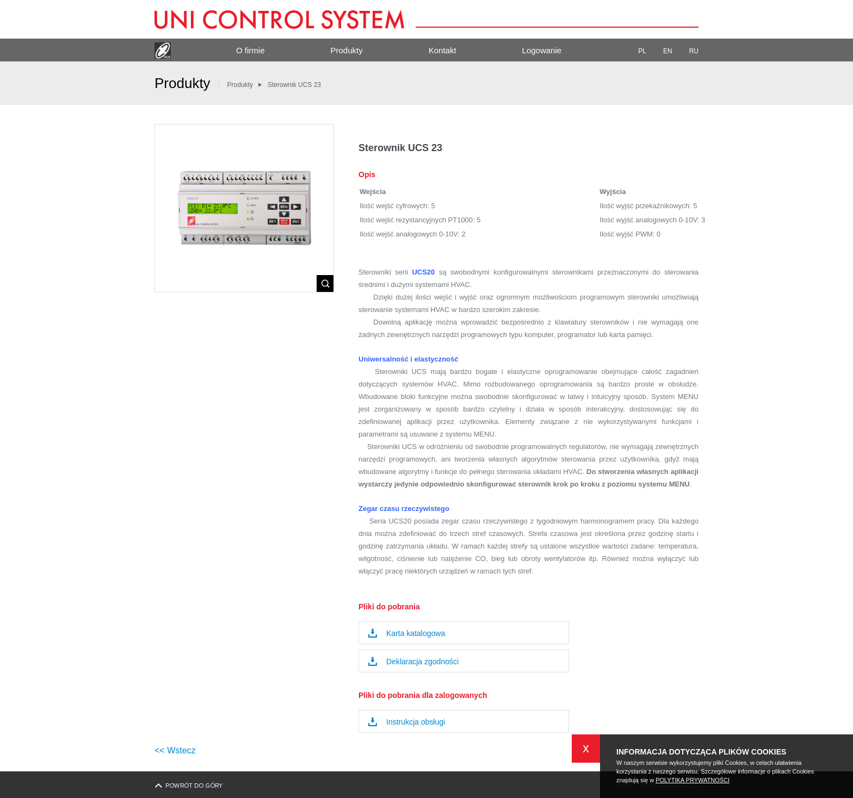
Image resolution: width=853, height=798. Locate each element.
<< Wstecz (175, 750)
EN (672, 51)
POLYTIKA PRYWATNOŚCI (693, 780)
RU (694, 51)
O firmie (250, 50)
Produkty (347, 50)
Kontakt (442, 50)
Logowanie (542, 50)
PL (646, 51)
